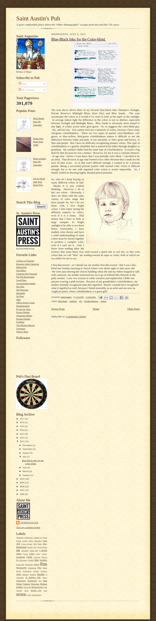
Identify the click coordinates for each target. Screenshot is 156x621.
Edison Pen (21, 267)
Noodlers (43, 560)
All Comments (27, 90)
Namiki (31, 560)
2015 (22, 426)
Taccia (44, 577)
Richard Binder (23, 319)
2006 (22, 494)
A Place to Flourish (25, 260)
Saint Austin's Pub (38, 18)
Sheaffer (41, 574)
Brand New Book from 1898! (38, 141)
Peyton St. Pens (23, 309)
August (26, 453)
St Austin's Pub (33, 577)
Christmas (37, 541)
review (21, 594)
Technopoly (32, 581)
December (28, 445)
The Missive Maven (25, 325)
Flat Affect (21, 270)
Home (96, 308)
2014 (22, 430)
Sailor (18, 574)
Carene (24, 541)
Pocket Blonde (23, 312)
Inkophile (20, 293)
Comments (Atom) (76, 316)
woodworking (36, 595)
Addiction (20, 537)
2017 (22, 418)
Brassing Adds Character (27, 264)
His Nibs (20, 286)
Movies (44, 557)
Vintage (26, 584)
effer (45, 587)
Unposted (20, 328)
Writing (43, 584)
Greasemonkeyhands (25, 283)
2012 (22, 437)
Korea (25, 554)
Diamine (73, 301)
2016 (22, 422)
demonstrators (37, 587)
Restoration (27, 571)
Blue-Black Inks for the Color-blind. (78, 39)
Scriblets (20, 322)
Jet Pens (20, 296)
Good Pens (21, 280)
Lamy (38, 554)
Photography (21, 568)
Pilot (39, 568)
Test (40, 581)
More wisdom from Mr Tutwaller (39, 161)
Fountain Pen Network (26, 273)
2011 (22, 441)
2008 (22, 486)
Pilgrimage (32, 568)
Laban (31, 554)
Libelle (29, 557)
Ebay (45, 544)
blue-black (62, 301)
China (31, 541)
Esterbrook (21, 547)
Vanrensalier (29, 522)
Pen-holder (29, 564)
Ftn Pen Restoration (25, 277)
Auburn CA (38, 537)
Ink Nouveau (22, 290)
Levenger (20, 557)
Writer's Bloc (22, 331)
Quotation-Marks (24, 315)
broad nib (27, 587)
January (26, 475)
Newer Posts (58, 308)
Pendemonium (23, 306)
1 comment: (90, 297)
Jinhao (19, 554)
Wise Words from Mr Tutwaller (38, 121)
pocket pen (36, 590)
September (28, 449)
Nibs (18, 299)
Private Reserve (91, 301)
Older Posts (133, 308)
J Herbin (43, 550)
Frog (35, 547)
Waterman (35, 584)
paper (26, 590)
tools (29, 595)
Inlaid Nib (34, 550)
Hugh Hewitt (42, 547)
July (25, 456)
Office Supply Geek (25, 302)
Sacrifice (44, 571)
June (25, 467)
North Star (20, 564)
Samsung (25, 574)
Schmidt (33, 574)
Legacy (44, 554)
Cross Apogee (26, 544)
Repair (18, 571)
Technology (21, 581)
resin (45, 590)
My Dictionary (21, 560)
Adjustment (28, 537)
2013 (22, 434)
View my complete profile (28, 527)
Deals (40, 544)
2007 (22, 490)
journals (19, 590)
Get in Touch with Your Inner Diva (39, 181)
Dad (34, 544)
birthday (19, 587)
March (26, 471)
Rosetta (36, 571)
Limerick (37, 557)
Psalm (45, 568)
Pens (43, 564)
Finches (30, 547)
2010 (22, 479)
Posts (22, 83)
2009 (22, 482)
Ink (18, 550)
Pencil (36, 564)
